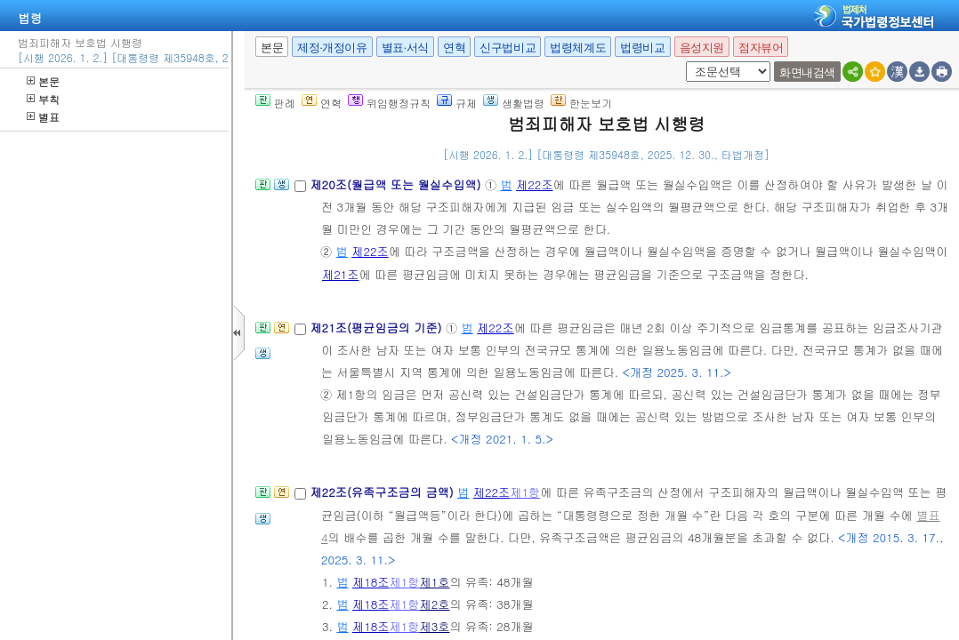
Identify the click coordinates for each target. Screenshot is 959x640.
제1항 (525, 492)
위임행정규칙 (389, 102)
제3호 (434, 626)
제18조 (371, 581)
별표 (43, 116)
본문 (43, 81)
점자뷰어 (760, 47)
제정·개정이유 (332, 47)
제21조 (340, 274)
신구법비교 (508, 47)
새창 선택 (683, 61)
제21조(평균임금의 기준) (378, 327)
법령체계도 (578, 47)
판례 (275, 102)
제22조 (534, 184)
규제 (457, 102)
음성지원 (702, 47)
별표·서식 (405, 47)
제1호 (434, 581)
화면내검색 (807, 72)
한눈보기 (581, 102)
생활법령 (513, 102)
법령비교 (642, 47)
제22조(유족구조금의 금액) (383, 492)
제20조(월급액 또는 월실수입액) (397, 184)
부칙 (43, 99)
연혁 (454, 47)
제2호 (434, 604)
